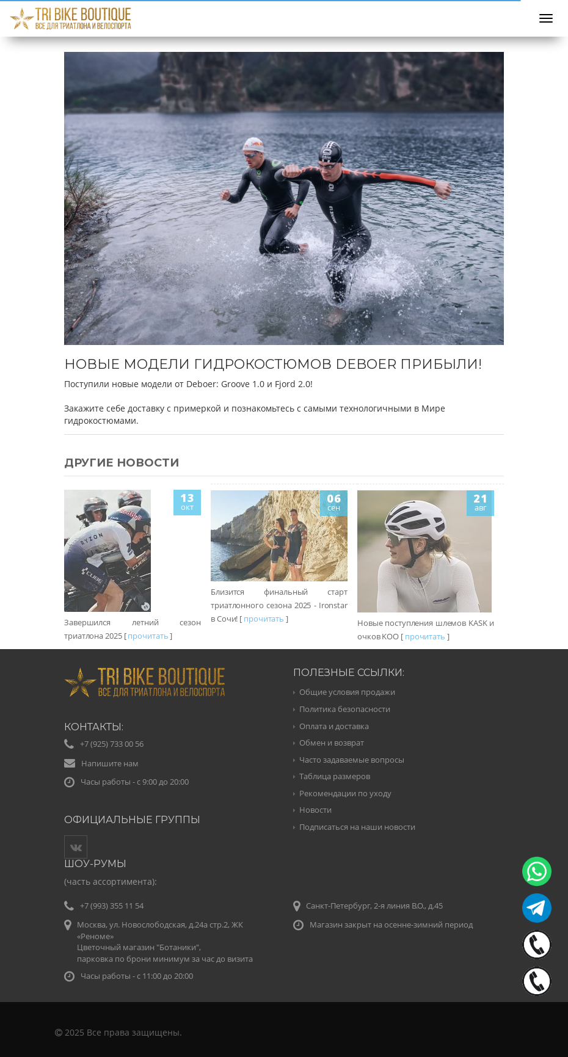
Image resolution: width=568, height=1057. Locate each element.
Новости (315, 809)
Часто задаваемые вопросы (351, 759)
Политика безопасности (344, 708)
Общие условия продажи (347, 691)
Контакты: (93, 727)
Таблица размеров (334, 776)
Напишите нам (110, 763)
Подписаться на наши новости (357, 826)
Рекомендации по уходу (345, 793)
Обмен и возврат (331, 742)
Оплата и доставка (334, 726)
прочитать (148, 635)
